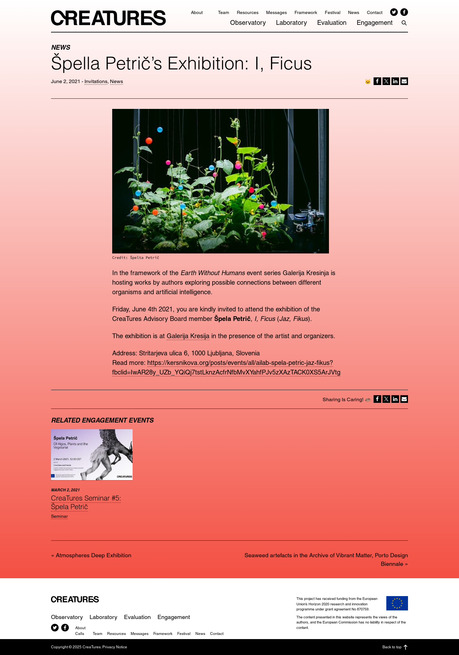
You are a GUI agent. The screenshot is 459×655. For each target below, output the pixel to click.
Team (223, 12)
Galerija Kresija (188, 336)
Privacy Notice (114, 647)
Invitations (95, 81)
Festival (332, 12)
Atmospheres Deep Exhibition (93, 555)
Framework (306, 12)
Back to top (395, 647)
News (353, 12)
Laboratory (291, 22)
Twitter (394, 12)
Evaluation (331, 22)
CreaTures (108, 17)
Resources (248, 12)
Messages (276, 12)
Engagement (375, 22)
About (197, 12)
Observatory (248, 22)
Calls (79, 633)
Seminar (59, 516)
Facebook (404, 12)
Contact (374, 12)
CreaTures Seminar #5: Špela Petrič (86, 502)
